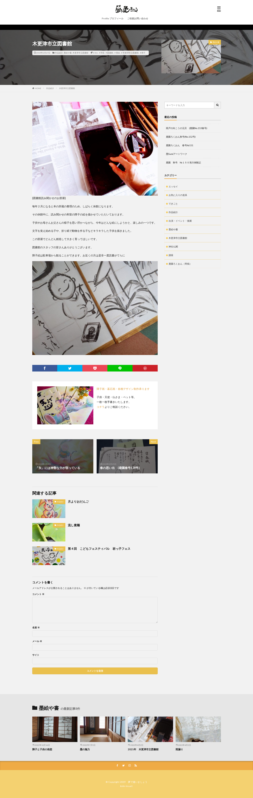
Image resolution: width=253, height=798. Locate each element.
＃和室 (101, 53)
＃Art (95, 53)
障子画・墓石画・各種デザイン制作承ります (123, 388)
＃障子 (142, 53)
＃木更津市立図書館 (130, 53)
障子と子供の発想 (42, 749)
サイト (35, 655)
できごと (173, 203)
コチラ (101, 406)
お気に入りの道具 (178, 195)
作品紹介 (59, 53)
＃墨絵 (117, 53)
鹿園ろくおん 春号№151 (179, 145)
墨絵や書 (68, 53)
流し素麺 (74, 525)
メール (37, 641)
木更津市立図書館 (80, 53)
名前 (36, 627)
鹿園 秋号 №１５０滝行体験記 (183, 162)
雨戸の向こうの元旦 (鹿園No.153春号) (186, 128)
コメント (38, 594)
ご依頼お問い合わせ (137, 18)
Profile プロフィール (112, 18)
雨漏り (179, 749)
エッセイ (173, 186)
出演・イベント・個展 (180, 220)
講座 (171, 255)
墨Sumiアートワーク (176, 153)
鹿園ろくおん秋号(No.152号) (181, 136)
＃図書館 (109, 53)
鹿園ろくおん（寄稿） (180, 263)
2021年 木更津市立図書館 (143, 749)
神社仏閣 (173, 246)
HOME (38, 88)
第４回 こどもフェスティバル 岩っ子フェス (99, 548)
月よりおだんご (78, 501)
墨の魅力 (85, 749)
